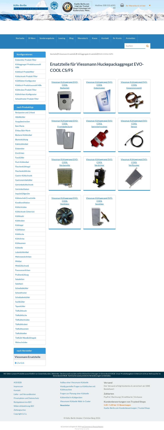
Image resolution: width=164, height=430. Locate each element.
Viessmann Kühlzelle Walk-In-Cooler (75, 401)
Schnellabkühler (21, 288)
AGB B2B (18, 382)
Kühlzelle (19, 248)
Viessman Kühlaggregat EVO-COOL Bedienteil (64, 85)
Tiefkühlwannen (21, 329)
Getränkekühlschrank (24, 184)
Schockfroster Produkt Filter (27, 99)
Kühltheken (20, 230)
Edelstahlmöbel (21, 144)
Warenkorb (83, 38)
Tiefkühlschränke (22, 320)
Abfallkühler (20, 117)
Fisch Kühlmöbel (22, 162)
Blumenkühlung (21, 139)
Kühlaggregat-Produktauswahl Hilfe (28, 65)
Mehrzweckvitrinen (23, 257)
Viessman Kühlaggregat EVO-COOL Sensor (134, 123)
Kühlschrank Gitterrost (24, 211)
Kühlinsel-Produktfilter (24, 72)
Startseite (20, 38)
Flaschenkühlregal (22, 166)
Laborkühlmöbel (22, 252)
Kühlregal (19, 225)
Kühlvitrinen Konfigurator (25, 94)
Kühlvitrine (19, 239)
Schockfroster (21, 293)
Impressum (18, 386)
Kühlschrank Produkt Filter (26, 76)
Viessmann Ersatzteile (67, 54)
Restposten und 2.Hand (25, 112)
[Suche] (135, 45)
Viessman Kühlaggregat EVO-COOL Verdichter (99, 162)
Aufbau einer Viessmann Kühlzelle (74, 382)
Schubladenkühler (22, 297)
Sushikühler (20, 302)
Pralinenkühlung (22, 275)
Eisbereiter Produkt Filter (25, 60)
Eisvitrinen (19, 153)
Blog (71, 38)
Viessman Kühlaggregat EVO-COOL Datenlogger (99, 85)
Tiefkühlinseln (21, 311)
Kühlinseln (19, 216)
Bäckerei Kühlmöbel (23, 135)
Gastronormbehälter (23, 180)
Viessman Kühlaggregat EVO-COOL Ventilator (64, 201)
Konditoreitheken (22, 202)
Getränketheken (22, 189)
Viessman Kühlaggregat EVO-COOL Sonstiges (99, 201)
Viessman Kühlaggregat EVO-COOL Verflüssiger (134, 162)
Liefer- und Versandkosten (25, 394)
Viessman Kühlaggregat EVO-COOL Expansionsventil (134, 85)
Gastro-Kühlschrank (23, 175)
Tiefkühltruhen (21, 324)
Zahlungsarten (20, 410)
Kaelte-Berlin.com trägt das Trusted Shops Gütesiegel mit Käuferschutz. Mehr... (82, 7)
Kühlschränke (21, 207)
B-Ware (31, 38)
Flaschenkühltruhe (23, 171)
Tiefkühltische (21, 315)
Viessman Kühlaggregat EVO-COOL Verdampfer (64, 162)
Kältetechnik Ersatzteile (25, 198)
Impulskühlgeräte (22, 193)
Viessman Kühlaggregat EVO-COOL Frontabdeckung (64, 123)
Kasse (94, 38)
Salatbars (19, 284)
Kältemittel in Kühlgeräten (71, 397)
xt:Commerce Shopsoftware (92, 426)
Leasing (61, 38)
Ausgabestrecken (22, 121)
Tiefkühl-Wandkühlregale (25, 338)
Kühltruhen (20, 221)
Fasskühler (19, 157)
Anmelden (130, 38)
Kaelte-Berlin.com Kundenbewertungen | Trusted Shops (127, 408)
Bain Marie (19, 126)
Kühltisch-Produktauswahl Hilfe (28, 85)
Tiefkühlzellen (21, 333)
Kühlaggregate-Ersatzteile (87, 54)
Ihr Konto (117, 38)
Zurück (19, 362)
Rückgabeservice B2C (23, 402)
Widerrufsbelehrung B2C (24, 406)
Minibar (18, 261)
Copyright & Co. (20, 414)
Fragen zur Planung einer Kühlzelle (74, 393)
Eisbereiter (19, 148)
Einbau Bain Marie (22, 130)
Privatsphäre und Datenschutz (26, 398)
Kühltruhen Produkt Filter (25, 90)
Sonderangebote (47, 38)
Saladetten (19, 279)
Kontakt (105, 38)
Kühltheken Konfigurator (25, 81)
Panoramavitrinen (22, 270)
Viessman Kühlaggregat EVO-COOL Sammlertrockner (99, 123)
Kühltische (19, 234)
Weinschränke (21, 342)
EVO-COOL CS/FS (106, 54)
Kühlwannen (20, 243)
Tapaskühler (20, 306)
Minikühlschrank (22, 266)
